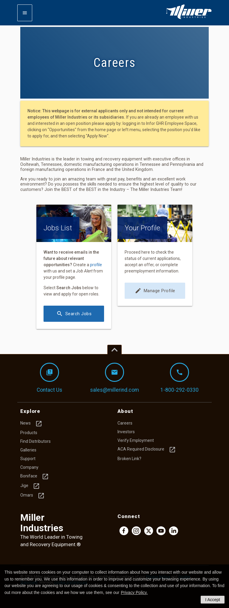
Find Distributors (35, 441)
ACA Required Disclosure (146, 449)
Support (27, 458)
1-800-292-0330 (179, 378)
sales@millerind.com (114, 378)
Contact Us (49, 378)
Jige (30, 486)
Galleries (28, 450)
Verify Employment (135, 440)
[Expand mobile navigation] (24, 12)
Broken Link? (129, 458)
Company (29, 467)
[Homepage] (189, 18)
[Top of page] (114, 349)
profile (96, 264)
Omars (32, 495)
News (31, 423)
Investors (126, 431)
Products (28, 432)
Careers (124, 423)
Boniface (34, 476)
